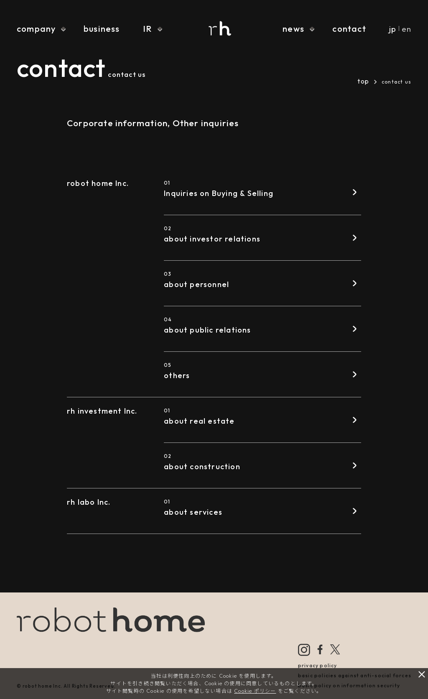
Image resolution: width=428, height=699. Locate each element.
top (363, 81)
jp (392, 29)
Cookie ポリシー (255, 691)
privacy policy (317, 665)
